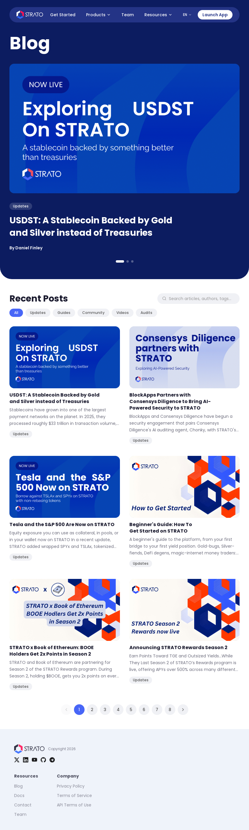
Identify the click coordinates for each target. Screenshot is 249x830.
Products (98, 15)
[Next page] (183, 709)
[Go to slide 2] (127, 261)
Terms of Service (74, 800)
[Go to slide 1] (120, 261)
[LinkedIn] (25, 762)
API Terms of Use (74, 809)
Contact (23, 809)
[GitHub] (43, 762)
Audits (146, 312)
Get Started (62, 15)
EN (187, 14)
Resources (158, 15)
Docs (19, 800)
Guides (63, 312)
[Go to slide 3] (132, 261)
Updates (38, 312)
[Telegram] (52, 762)
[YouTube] (34, 762)
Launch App (215, 15)
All (16, 312)
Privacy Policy (71, 790)
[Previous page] (66, 709)
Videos (122, 312)
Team (127, 15)
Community (93, 312)
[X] (16, 762)
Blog (18, 790)
